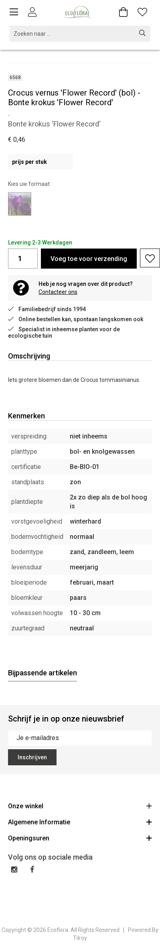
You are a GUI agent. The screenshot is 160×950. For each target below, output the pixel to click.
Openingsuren (80, 838)
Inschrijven (32, 757)
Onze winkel (80, 805)
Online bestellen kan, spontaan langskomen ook (75, 319)
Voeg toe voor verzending (89, 259)
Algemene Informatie (80, 821)
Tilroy (80, 938)
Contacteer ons (57, 292)
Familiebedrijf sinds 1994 (47, 309)
